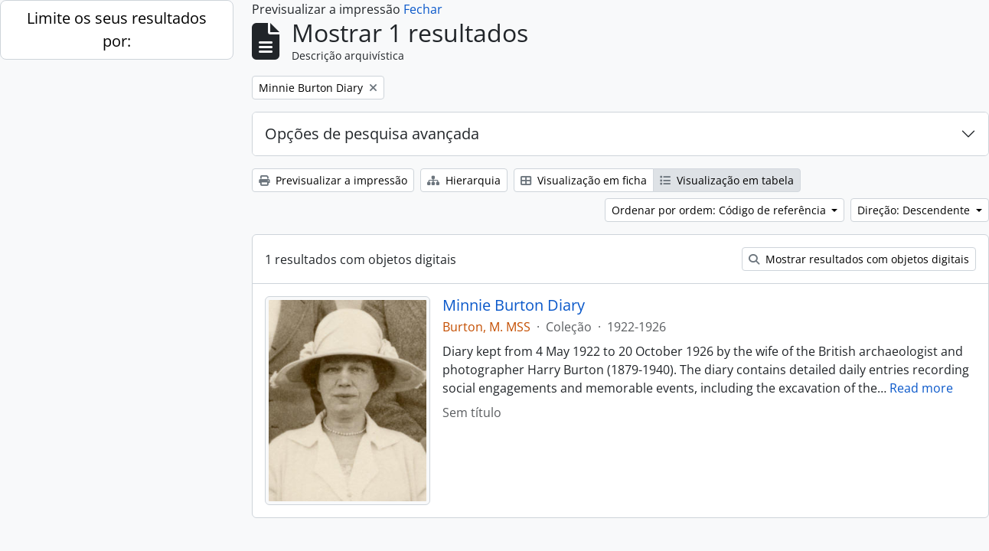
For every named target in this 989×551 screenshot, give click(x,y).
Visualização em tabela (727, 180)
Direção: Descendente (915, 210)
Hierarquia (464, 180)
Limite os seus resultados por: (117, 29)
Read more (921, 388)
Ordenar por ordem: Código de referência (720, 210)
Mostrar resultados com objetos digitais (859, 259)
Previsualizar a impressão (333, 180)
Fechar (422, 9)
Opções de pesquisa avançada (372, 133)
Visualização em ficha (584, 180)
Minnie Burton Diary (513, 305)
